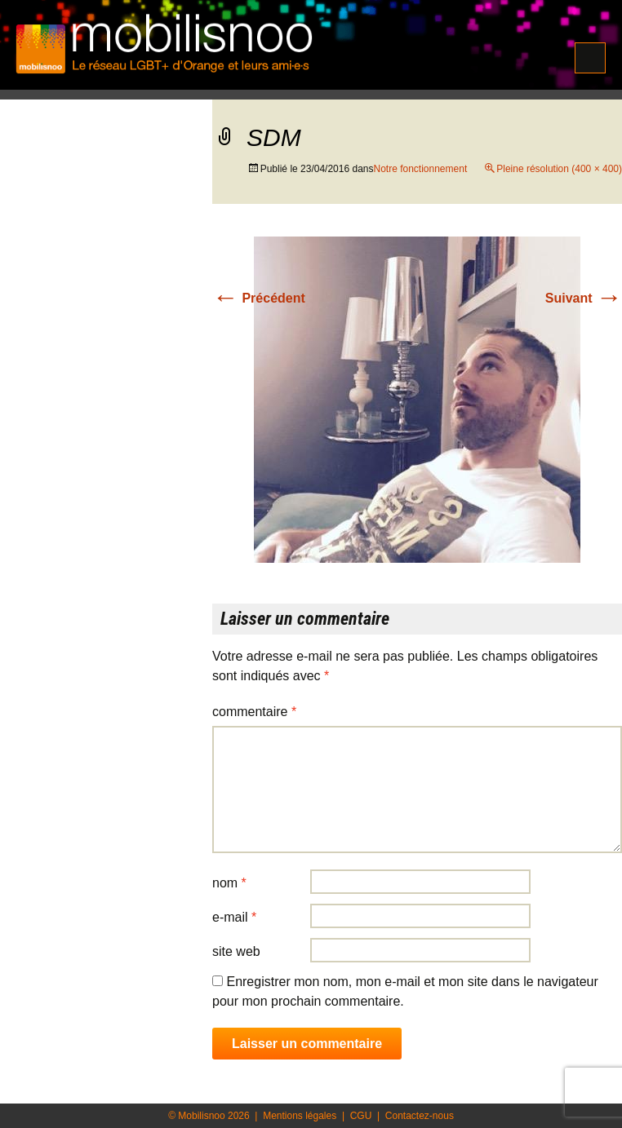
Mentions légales (299, 1115)
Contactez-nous (419, 1115)
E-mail (234, 917)
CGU (361, 1115)
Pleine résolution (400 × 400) (559, 169)
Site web (236, 951)
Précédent (258, 298)
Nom (229, 883)
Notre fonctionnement (420, 169)
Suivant (583, 298)
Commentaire (254, 712)
